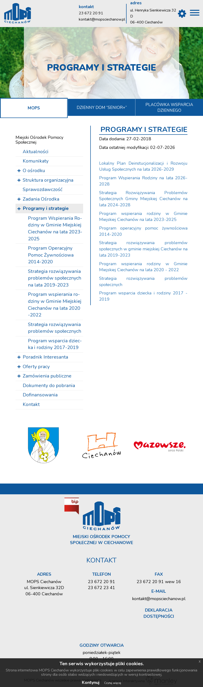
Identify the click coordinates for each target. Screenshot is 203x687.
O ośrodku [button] (34, 170)
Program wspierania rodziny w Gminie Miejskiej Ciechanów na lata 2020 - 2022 (143, 266)
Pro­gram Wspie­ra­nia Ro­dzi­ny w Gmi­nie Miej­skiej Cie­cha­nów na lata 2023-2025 (56, 228)
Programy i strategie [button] (46, 208)
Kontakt (31, 404)
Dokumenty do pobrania (49, 385)
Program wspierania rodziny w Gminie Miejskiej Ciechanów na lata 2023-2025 (143, 216)
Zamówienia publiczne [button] (47, 375)
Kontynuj (90, 682)
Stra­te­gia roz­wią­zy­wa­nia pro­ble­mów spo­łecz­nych (55, 327)
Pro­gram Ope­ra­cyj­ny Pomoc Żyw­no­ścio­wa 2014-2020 (51, 254)
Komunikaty (35, 161)
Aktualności (35, 151)
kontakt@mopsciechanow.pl (102, 19)
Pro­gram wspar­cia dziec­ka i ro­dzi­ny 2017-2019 (55, 343)
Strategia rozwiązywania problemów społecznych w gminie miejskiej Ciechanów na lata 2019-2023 (143, 249)
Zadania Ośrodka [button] (41, 198)
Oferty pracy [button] (36, 366)
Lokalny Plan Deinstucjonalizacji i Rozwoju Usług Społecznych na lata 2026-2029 (143, 166)
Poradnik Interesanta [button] (45, 356)
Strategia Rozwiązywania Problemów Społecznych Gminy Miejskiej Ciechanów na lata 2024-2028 (143, 198)
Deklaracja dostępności (159, 613)
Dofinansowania (40, 394)
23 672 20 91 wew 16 (159, 581)
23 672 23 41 (101, 587)
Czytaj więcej (112, 683)
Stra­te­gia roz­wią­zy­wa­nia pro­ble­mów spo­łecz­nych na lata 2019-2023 (55, 278)
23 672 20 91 (91, 13)
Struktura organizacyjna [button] (48, 179)
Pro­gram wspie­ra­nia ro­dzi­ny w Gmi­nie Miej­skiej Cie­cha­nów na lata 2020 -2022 (55, 304)
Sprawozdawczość (42, 189)
